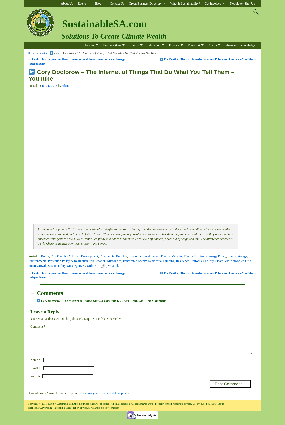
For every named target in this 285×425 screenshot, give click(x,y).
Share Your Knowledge (240, 45)
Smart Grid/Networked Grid (233, 261)
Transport (194, 45)
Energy (134, 45)
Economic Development (144, 256)
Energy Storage (237, 256)
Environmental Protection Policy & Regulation (58, 261)
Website (35, 381)
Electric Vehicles (171, 256)
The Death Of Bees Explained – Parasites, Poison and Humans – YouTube (208, 59)
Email (35, 373)
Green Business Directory (145, 3)
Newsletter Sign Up (242, 3)
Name (35, 364)
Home (31, 53)
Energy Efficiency (195, 256)
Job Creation (97, 261)
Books (43, 53)
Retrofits (196, 261)
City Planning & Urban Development (74, 256)
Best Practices (112, 45)
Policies (89, 45)
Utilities (92, 265)
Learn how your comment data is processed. (106, 398)
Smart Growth (37, 265)
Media (213, 45)
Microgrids (114, 261)
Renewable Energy (135, 261)
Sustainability (56, 265)
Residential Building (161, 261)
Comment (38, 326)
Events (82, 3)
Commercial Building (113, 256)
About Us (67, 3)
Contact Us (117, 3)
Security (208, 261)
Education (153, 45)
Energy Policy (217, 256)
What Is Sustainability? (185, 3)
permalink (112, 265)
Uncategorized (76, 265)
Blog (98, 3)
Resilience (182, 261)
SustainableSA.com (104, 23)
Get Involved (213, 3)
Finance (174, 45)
